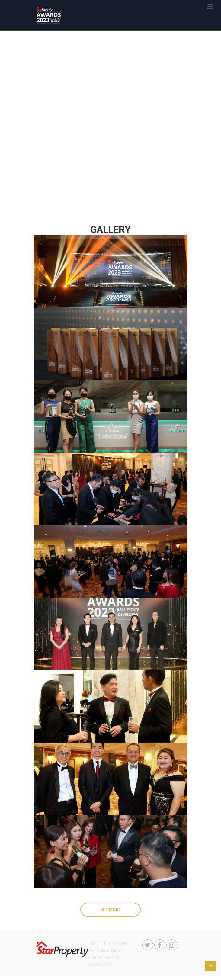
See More (110, 909)
